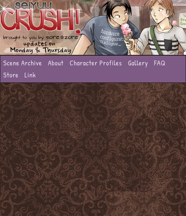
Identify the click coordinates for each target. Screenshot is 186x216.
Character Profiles (96, 63)
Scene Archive (22, 63)
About (56, 63)
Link (30, 75)
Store (11, 75)
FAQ (160, 63)
